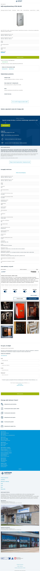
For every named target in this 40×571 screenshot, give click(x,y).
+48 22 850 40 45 (11, 60)
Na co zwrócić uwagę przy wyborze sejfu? (20, 101)
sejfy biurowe (12, 68)
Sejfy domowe (3, 431)
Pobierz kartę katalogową (20, 172)
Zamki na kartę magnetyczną (6, 450)
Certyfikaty (3, 479)
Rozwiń (20, 468)
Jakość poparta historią (5, 492)
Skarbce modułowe (4, 465)
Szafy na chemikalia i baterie (6, 452)
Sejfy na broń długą (4, 438)
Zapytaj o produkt (20, 57)
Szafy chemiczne (4, 455)
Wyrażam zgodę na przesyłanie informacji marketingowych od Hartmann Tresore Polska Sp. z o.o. (20, 379)
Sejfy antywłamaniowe (5, 433)
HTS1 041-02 (3, 273)
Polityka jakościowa (4, 477)
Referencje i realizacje (5, 481)
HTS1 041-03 (3, 275)
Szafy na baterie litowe (5, 456)
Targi (2, 483)
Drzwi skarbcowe (4, 464)
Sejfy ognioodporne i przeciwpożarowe (8, 435)
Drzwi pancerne (3, 466)
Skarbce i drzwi (4, 463)
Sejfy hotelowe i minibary (5, 447)
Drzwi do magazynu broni (5, 440)
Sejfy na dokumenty (4, 443)
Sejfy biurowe (3, 442)
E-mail (2, 368)
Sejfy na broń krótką (4, 439)
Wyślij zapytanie (5, 125)
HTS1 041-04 (3, 277)
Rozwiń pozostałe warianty (6, 282)
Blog (1, 487)
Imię (2, 358)
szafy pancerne (5, 68)
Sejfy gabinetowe (4, 460)
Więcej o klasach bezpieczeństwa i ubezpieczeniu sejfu (20, 162)
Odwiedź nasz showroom (5, 527)
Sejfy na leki (3, 445)
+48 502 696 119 (4, 61)
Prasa (2, 485)
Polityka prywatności (20, 385)
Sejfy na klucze (3, 444)
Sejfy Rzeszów (3, 500)
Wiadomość (3, 372)
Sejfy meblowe (3, 434)
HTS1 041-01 (3, 271)
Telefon (2, 363)
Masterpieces (3, 461)
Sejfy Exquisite (3, 459)
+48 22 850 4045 (30, 284)
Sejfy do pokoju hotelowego (6, 448)
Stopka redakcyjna (20, 566)
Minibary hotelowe (4, 449)
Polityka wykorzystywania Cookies (20, 567)
